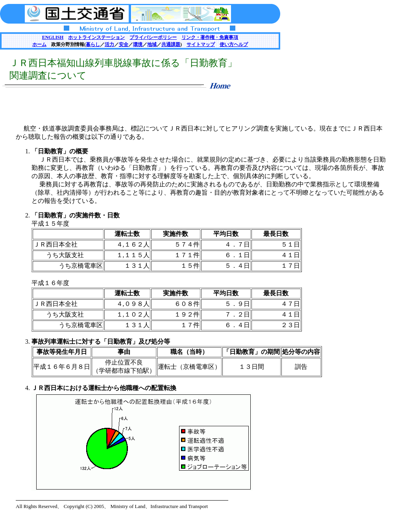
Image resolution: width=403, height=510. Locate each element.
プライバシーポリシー (153, 37)
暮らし (93, 44)
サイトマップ (201, 44)
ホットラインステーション (96, 37)
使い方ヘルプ (234, 44)
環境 (137, 44)
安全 (123, 44)
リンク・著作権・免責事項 (209, 37)
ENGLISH (53, 37)
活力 (109, 44)
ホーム (39, 44)
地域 (152, 44)
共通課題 (170, 44)
